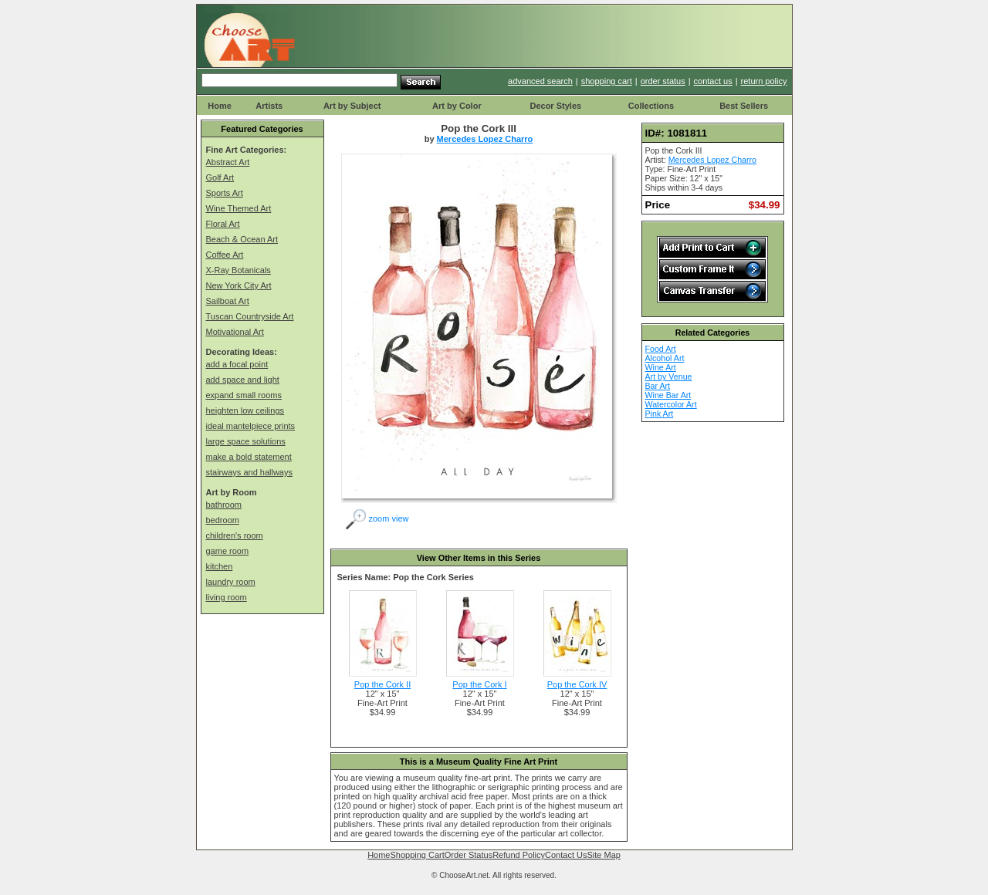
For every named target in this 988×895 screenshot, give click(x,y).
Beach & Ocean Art (242, 239)
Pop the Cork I (479, 684)
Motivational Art (235, 331)
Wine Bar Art (668, 395)
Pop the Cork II (382, 684)
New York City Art (239, 285)
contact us (713, 81)
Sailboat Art (227, 301)
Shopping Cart (417, 855)
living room (226, 597)
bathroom (224, 504)
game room (227, 551)
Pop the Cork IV (577, 684)
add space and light (242, 379)
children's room (234, 535)
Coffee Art (225, 254)
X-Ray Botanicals (238, 270)
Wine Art (660, 367)
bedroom (222, 520)
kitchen (219, 566)
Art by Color (457, 105)
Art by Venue (668, 376)
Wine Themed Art (239, 208)
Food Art (660, 348)
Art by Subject (352, 105)
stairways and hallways (249, 472)
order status (663, 81)
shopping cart (606, 81)
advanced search (540, 81)
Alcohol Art (665, 358)
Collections (651, 105)
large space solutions (246, 441)
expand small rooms (244, 395)
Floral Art (223, 223)
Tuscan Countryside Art (250, 316)
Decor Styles (555, 105)
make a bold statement (249, 456)
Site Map (603, 855)
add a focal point (237, 364)
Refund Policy (518, 855)
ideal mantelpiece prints (251, 426)
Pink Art (659, 413)
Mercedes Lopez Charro (485, 139)
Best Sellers (743, 105)
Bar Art (658, 385)
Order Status (468, 855)
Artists (269, 105)
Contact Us (566, 855)
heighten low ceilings (245, 410)
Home (220, 105)
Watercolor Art (671, 404)
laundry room (230, 581)
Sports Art (224, 193)
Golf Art (220, 177)
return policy (764, 81)
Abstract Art (228, 162)
